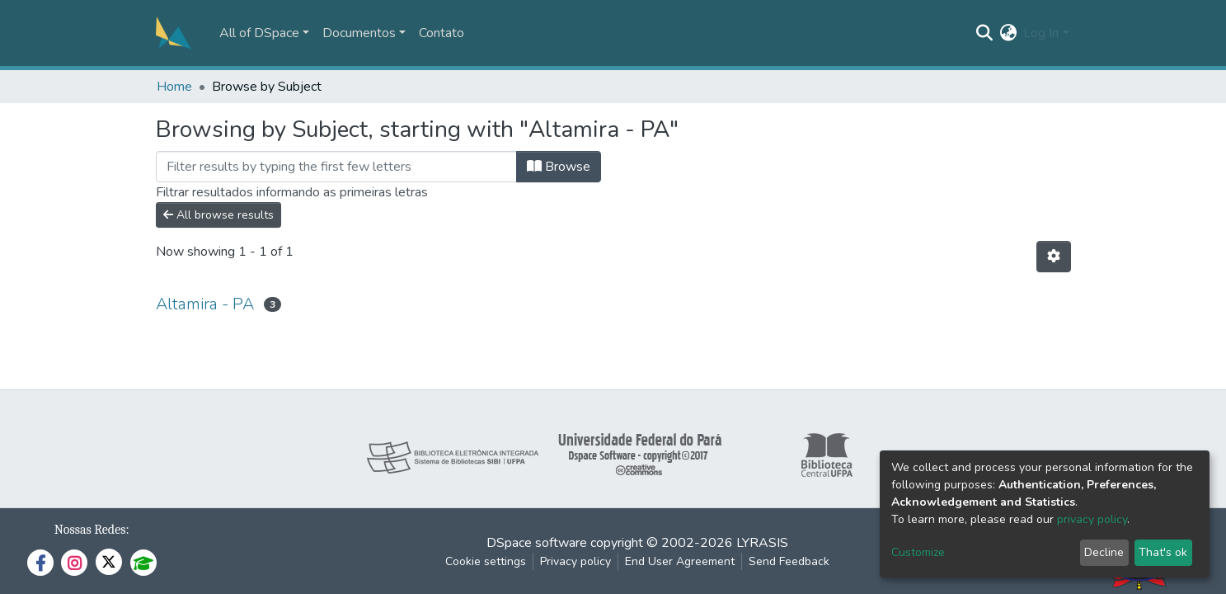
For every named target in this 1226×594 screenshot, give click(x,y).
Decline (1104, 552)
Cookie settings (485, 561)
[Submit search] (984, 33)
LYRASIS (762, 543)
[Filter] (336, 166)
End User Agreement (680, 561)
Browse (558, 167)
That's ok (1163, 552)
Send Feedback (789, 561)
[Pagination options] (1053, 256)
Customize (918, 552)
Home (174, 87)
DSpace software (536, 543)
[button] (1008, 33)
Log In (1041, 33)
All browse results (218, 215)
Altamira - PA (205, 304)
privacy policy (1092, 519)
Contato (441, 33)
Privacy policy (575, 561)
